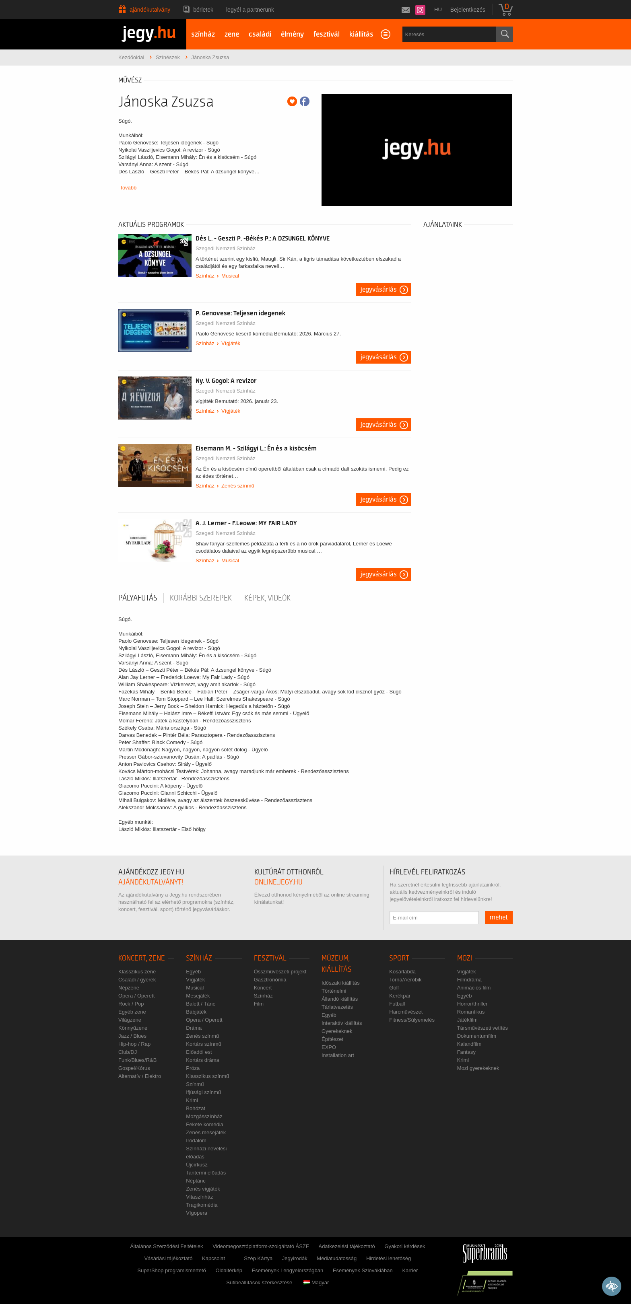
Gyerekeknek (337, 1031)
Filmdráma (469, 980)
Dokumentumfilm (477, 1036)
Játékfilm (467, 1020)
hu (438, 9)
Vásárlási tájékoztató (168, 1258)
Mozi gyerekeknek (478, 1068)
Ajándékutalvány (150, 9)
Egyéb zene (132, 1012)
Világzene (129, 1020)
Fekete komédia (204, 1124)
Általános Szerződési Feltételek (166, 1246)
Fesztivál (270, 958)
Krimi (192, 1100)
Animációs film (474, 988)
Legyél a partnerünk (250, 9)
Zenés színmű (237, 486)
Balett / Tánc (200, 1004)
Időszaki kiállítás (341, 983)
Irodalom (196, 1140)
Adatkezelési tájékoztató (346, 1246)
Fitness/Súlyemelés (412, 1020)
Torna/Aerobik (405, 980)
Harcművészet (406, 1012)
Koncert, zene (141, 958)
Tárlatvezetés (337, 1007)
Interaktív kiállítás (342, 1023)
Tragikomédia (201, 1205)
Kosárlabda (402, 972)
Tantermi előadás (206, 1173)
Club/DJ (127, 1052)
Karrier (410, 1270)
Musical (230, 276)
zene (232, 34)
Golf (394, 988)
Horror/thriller (472, 1004)
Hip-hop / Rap (134, 1044)
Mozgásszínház (204, 1116)
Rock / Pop (131, 1004)
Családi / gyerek (137, 980)
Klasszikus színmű (207, 1076)
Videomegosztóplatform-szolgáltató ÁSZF (260, 1246)
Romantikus (471, 1012)
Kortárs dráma (202, 1060)
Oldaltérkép (228, 1270)
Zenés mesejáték (206, 1132)
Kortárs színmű (203, 1044)
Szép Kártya (258, 1258)
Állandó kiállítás (340, 999)
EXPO (329, 1047)
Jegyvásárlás (379, 289)
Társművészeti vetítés (482, 1028)
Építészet (332, 1039)
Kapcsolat (213, 1258)
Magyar (316, 1282)
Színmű (195, 1084)
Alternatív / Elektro (139, 1076)
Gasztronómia (270, 980)
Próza (193, 1068)
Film (259, 1004)
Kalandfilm (469, 1044)
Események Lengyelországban (288, 1270)
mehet (499, 917)
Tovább (128, 188)
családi (260, 34)
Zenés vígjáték (203, 1189)
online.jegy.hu (278, 882)
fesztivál (326, 34)
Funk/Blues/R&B (137, 1060)
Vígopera (196, 1213)
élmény (292, 34)
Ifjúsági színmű (203, 1092)
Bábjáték (196, 1012)
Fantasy (466, 1052)
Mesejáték (198, 996)
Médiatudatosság (337, 1258)
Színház (205, 276)
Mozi (464, 958)
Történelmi (334, 991)
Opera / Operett (136, 996)
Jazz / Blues (132, 1036)
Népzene (128, 988)
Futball (397, 1004)
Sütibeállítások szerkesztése (259, 1282)
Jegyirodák (294, 1258)
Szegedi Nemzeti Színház (226, 248)
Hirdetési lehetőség (388, 1258)
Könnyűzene (132, 1028)
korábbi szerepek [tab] (201, 598)
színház (203, 34)
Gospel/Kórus (134, 1068)
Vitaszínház (199, 1197)
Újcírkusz (196, 1165)
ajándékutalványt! (150, 882)
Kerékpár (399, 996)
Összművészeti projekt (280, 972)
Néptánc (195, 1181)
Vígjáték (230, 343)
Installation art (338, 1055)
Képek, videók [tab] (267, 598)
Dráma (194, 1028)
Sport (399, 958)
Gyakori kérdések (404, 1246)
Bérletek (203, 9)
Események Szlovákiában (363, 1270)
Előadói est (199, 1052)
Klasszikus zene (137, 972)
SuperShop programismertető (171, 1270)
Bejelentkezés (467, 9)
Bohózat (195, 1108)
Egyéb (193, 972)
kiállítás (361, 34)
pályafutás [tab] (137, 598)
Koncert (263, 988)
